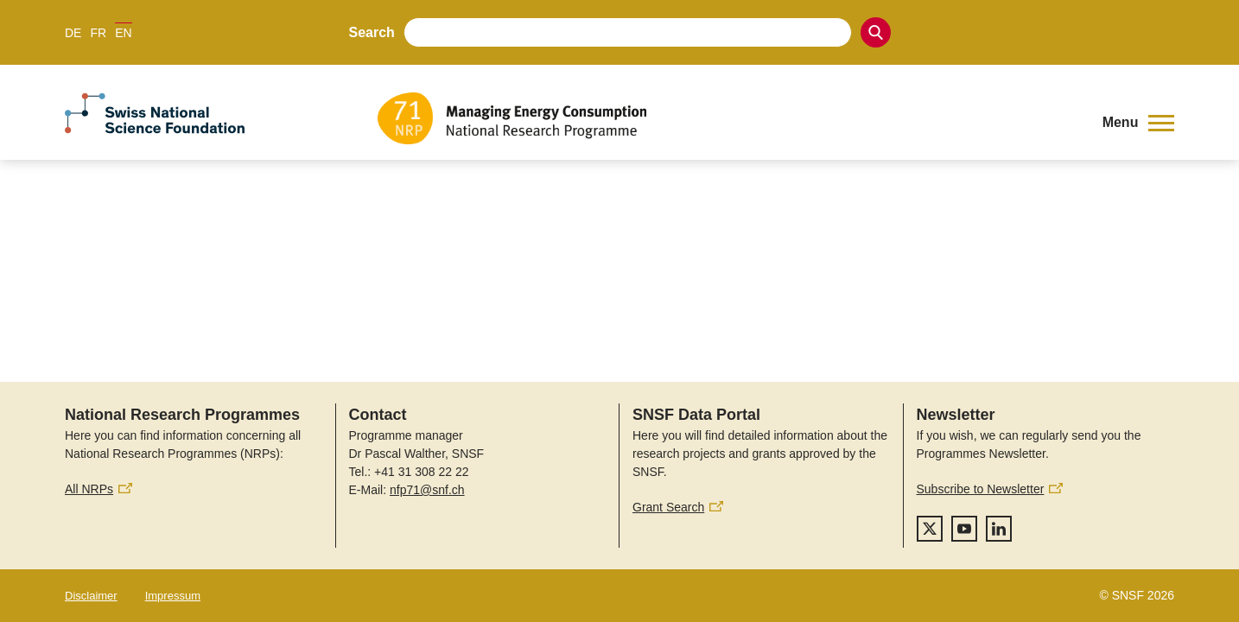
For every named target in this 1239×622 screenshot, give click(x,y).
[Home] (727, 118)
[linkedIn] (999, 529)
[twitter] (930, 529)
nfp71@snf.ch (427, 490)
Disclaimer (91, 595)
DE (73, 33)
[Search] (876, 32)
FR (98, 33)
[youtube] (964, 529)
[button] (1138, 122)
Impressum (172, 595)
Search (372, 32)
